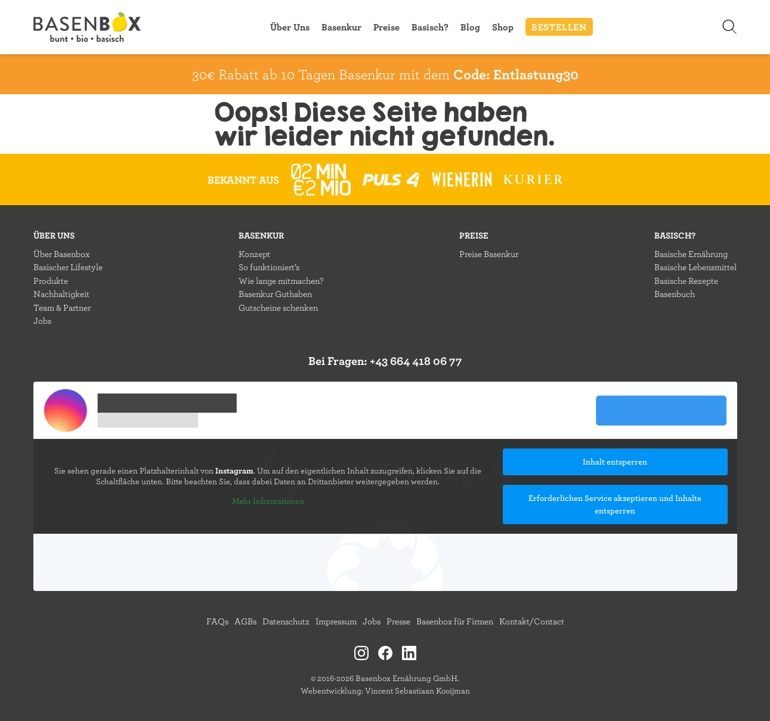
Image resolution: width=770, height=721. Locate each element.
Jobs (42, 320)
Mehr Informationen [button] (267, 501)
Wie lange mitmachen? (281, 280)
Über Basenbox (61, 253)
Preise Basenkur (488, 253)
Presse (398, 621)
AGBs (245, 621)
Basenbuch (674, 293)
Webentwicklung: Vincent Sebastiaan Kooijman (385, 690)
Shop (503, 27)
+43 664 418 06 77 (416, 360)
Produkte (50, 280)
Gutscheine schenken (278, 307)
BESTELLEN (559, 27)
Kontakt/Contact (531, 621)
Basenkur (341, 27)
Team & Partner (62, 307)
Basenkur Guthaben (275, 293)
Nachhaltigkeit (61, 293)
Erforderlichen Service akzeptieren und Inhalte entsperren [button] (614, 504)
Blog (470, 27)
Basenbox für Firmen (454, 621)
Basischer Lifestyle (68, 267)
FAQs (217, 621)
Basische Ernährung (691, 253)
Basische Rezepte (686, 280)
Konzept (254, 253)
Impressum (336, 621)
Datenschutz (286, 621)
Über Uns (290, 27)
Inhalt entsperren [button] (615, 461)
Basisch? (430, 27)
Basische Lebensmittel (695, 267)
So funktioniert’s (269, 267)
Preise (386, 27)
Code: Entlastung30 (516, 74)
